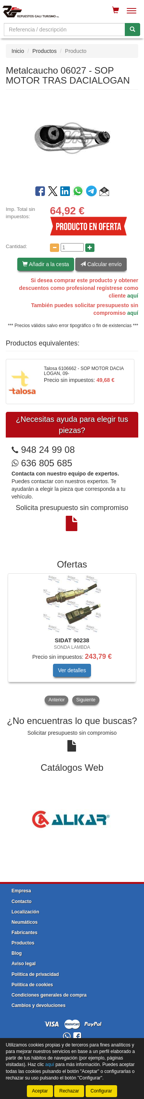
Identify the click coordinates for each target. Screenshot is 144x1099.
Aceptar (40, 1091)
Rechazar (69, 1091)
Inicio (18, 51)
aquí (132, 296)
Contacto (21, 901)
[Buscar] (132, 29)
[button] (104, 192)
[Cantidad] (72, 247)
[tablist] (72, 639)
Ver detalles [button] (72, 670)
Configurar (101, 1091)
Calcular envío (100, 264)
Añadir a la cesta (45, 264)
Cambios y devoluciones (39, 1005)
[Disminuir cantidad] (54, 247)
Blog (17, 953)
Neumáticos (25, 922)
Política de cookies (32, 984)
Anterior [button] (56, 700)
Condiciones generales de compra (49, 995)
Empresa (21, 890)
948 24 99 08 (48, 449)
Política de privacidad (35, 974)
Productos (44, 51)
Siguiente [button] (85, 700)
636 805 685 (42, 463)
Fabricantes (24, 932)
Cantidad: (16, 246)
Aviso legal (24, 963)
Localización (25, 912)
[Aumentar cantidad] (89, 247)
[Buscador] (64, 29)
